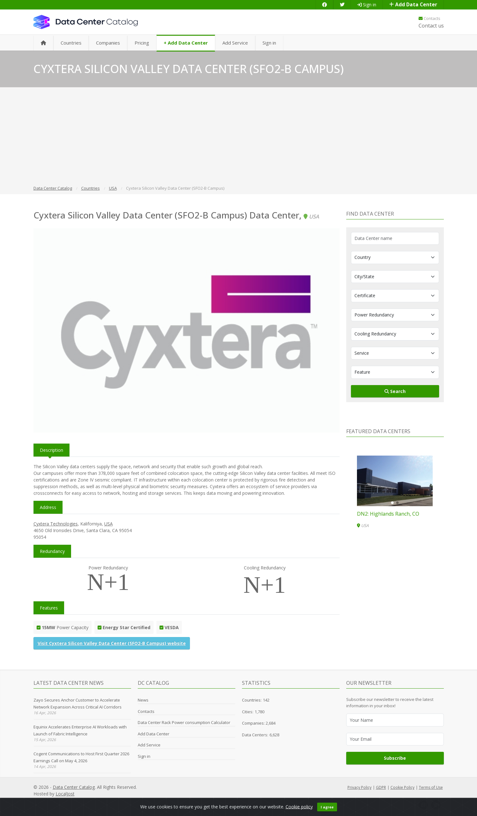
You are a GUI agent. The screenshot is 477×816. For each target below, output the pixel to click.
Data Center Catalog (74, 787)
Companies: (254, 723)
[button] (392, 502)
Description (51, 450)
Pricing (142, 43)
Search (395, 391)
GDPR (381, 787)
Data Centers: (255, 735)
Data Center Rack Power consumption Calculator (184, 722)
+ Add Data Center (186, 43)
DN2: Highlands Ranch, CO (388, 513)
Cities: (247, 712)
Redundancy (52, 551)
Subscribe (395, 758)
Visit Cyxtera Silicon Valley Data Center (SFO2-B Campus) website (112, 643)
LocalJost (65, 794)
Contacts (429, 18)
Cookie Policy (402, 787)
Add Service (235, 43)
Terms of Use (431, 787)
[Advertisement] (238, 137)
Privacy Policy (359, 787)
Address (48, 507)
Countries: (252, 700)
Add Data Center (413, 4)
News (143, 700)
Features (49, 608)
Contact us (431, 25)
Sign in (366, 5)
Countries (71, 43)
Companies (108, 43)
